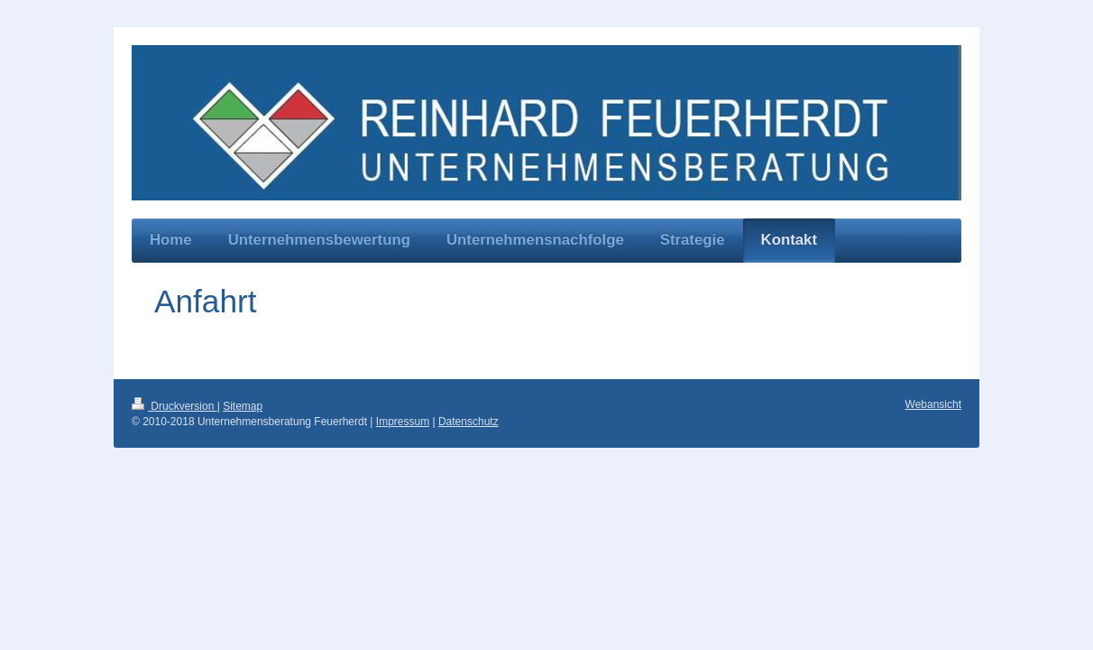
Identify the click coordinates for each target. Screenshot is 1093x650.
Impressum (402, 421)
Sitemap (242, 406)
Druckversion (174, 406)
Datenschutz (468, 421)
